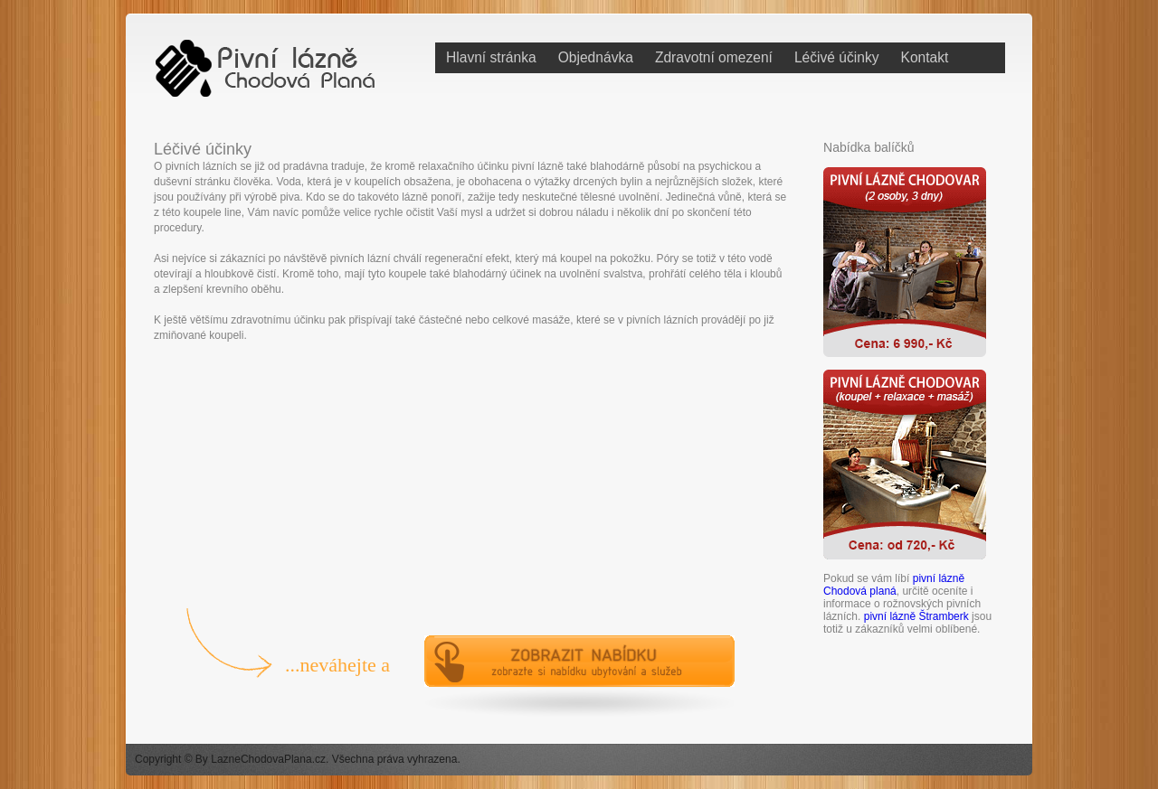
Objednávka (595, 57)
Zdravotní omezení (714, 57)
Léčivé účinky (836, 57)
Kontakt (925, 57)
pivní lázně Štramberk (916, 616)
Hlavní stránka (491, 57)
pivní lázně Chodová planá (893, 584)
